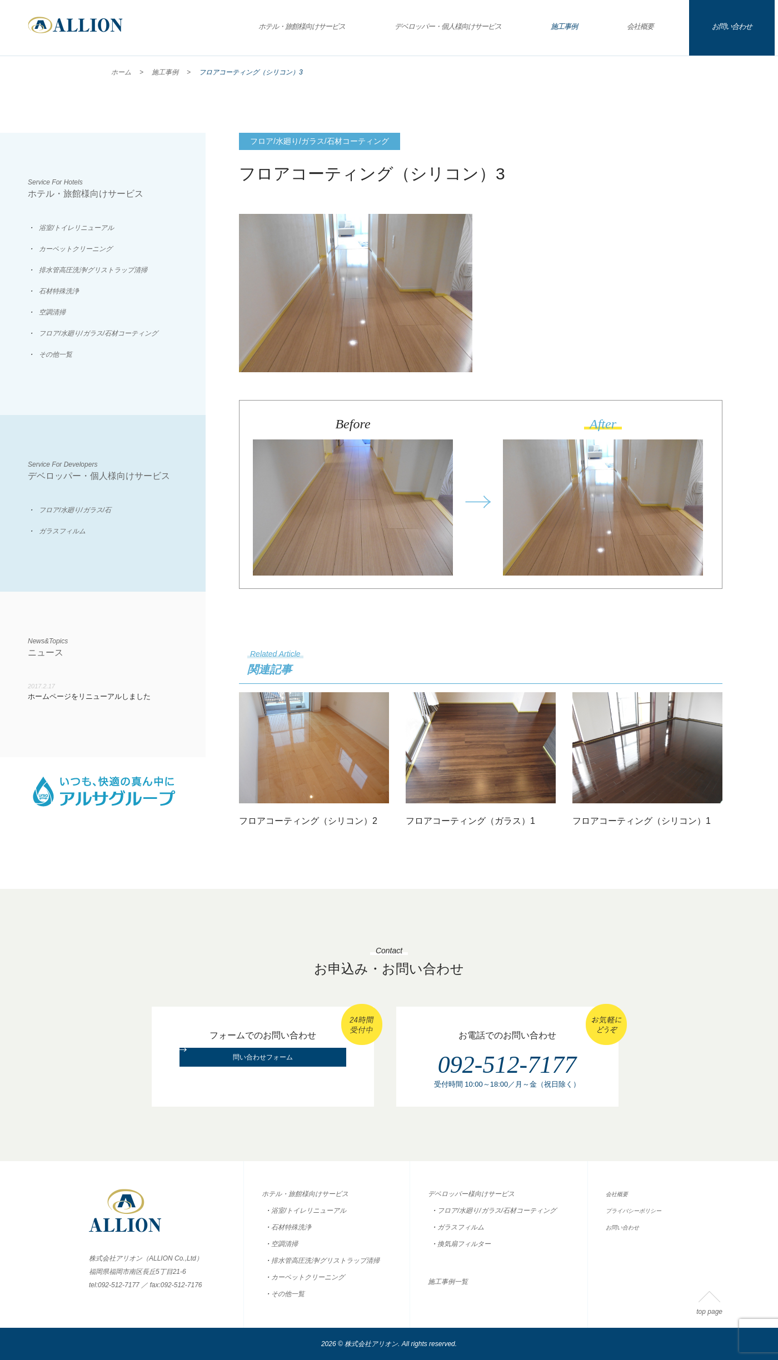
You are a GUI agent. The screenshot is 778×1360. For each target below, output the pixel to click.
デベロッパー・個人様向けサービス (448, 26)
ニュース (117, 646)
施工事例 (564, 26)
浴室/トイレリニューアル (76, 228)
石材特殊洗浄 (59, 291)
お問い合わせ (732, 26)
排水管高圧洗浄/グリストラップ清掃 (93, 270)
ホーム (121, 72)
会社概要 (640, 26)
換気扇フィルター (464, 1244)
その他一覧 (55, 354)
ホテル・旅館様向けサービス (301, 26)
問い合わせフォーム (263, 1072)
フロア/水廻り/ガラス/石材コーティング (98, 333)
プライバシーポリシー (639, 1210)
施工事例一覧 (448, 1282)
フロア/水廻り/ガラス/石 (75, 510)
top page (709, 1312)
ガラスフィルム (62, 531)
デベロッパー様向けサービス (471, 1194)
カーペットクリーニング (75, 249)
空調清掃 (52, 312)
